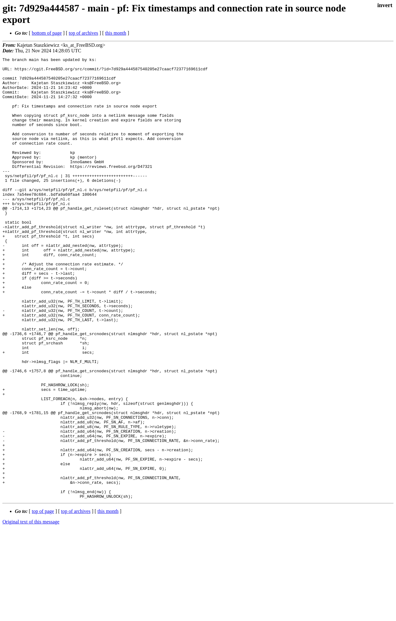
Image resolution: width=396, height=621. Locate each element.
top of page (43, 599)
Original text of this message (30, 610)
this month (115, 33)
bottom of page (47, 33)
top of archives (83, 33)
